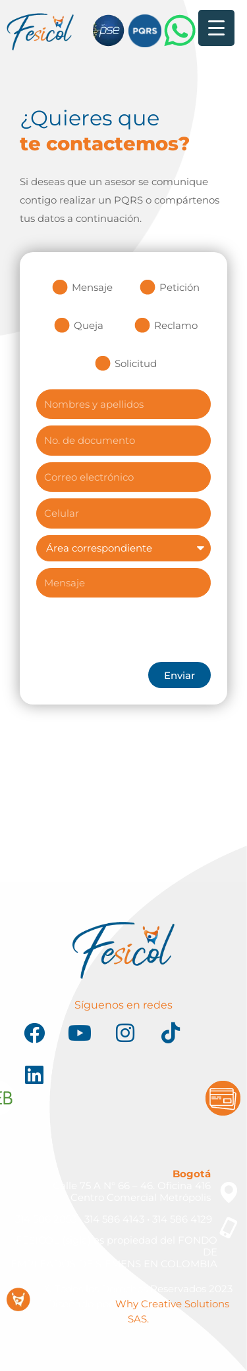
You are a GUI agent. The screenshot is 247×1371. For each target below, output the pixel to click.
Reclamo (176, 325)
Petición (179, 287)
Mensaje (92, 287)
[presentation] (136, 629)
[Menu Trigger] (216, 28)
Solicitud (136, 363)
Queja (88, 325)
